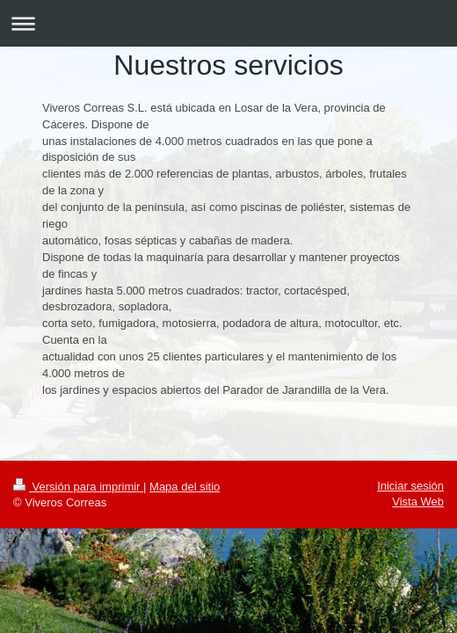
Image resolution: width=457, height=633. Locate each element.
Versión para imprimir (78, 486)
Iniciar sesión (410, 485)
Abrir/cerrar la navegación (228, 23)
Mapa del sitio (184, 486)
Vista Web (418, 501)
